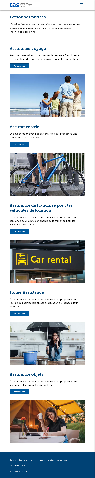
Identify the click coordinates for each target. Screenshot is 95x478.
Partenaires (19, 66)
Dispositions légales (17, 465)
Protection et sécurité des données (53, 460)
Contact (13, 460)
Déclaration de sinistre (27, 460)
